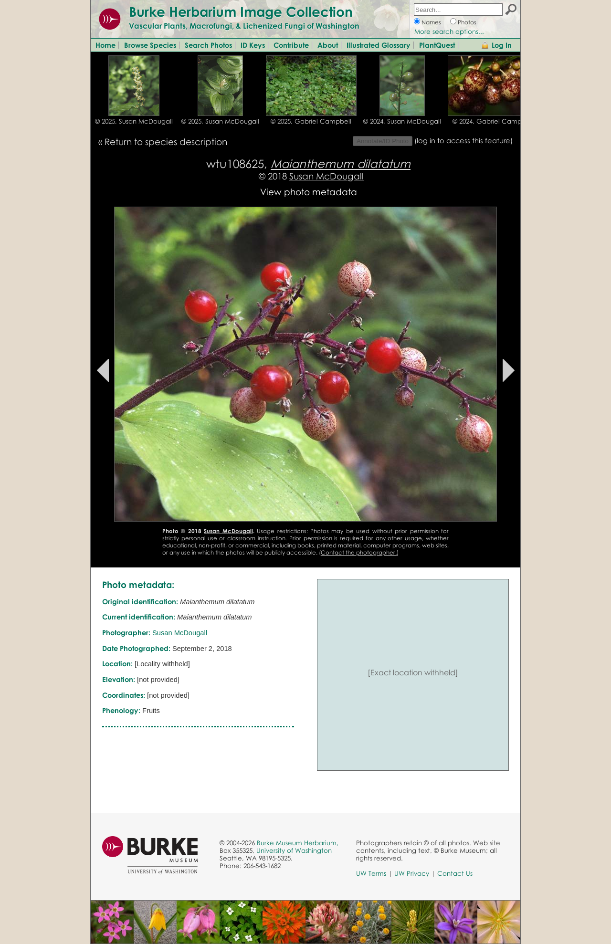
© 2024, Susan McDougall (402, 121)
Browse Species (150, 45)
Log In (502, 45)
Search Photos (208, 45)
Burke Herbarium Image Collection (241, 11)
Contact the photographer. (359, 552)
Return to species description (166, 141)
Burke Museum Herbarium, (297, 843)
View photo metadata (308, 191)
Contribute (291, 45)
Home (105, 45)
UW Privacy (411, 873)
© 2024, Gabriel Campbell (493, 121)
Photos (467, 22)
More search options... (449, 31)
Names (431, 22)
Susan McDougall (326, 175)
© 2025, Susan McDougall (134, 121)
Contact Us (455, 873)
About (327, 45)
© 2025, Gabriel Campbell (311, 121)
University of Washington (294, 850)
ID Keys (253, 45)
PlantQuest (437, 45)
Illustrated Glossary (379, 45)
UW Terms (371, 873)
